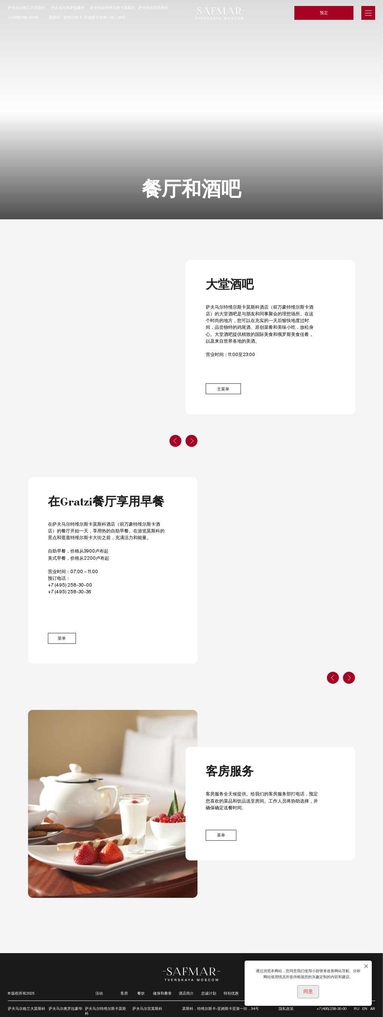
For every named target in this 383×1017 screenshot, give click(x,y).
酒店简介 (186, 993)
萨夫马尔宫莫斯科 (153, 8)
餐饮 (141, 993)
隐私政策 (286, 1009)
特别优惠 (231, 993)
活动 (99, 993)
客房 (124, 993)
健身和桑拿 (162, 993)
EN (364, 1009)
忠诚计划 (208, 993)
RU (356, 1009)
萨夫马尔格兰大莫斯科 (26, 8)
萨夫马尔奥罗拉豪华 (68, 8)
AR (372, 1009)
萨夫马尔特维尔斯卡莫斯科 (112, 8)
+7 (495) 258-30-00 (23, 17)
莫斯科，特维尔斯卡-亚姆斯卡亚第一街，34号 (87, 17)
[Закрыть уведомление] (366, 966)
